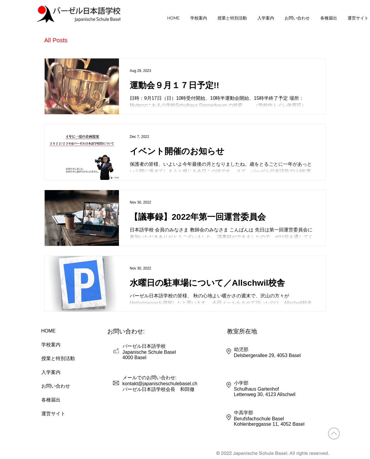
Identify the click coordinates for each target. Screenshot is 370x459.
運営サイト (53, 413)
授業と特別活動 (57, 358)
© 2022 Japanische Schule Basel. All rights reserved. (272, 453)
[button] (198, 17)
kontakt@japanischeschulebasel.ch (160, 383)
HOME (48, 330)
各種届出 (51, 399)
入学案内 (51, 372)
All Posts (56, 40)
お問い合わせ (55, 386)
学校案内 (51, 344)
